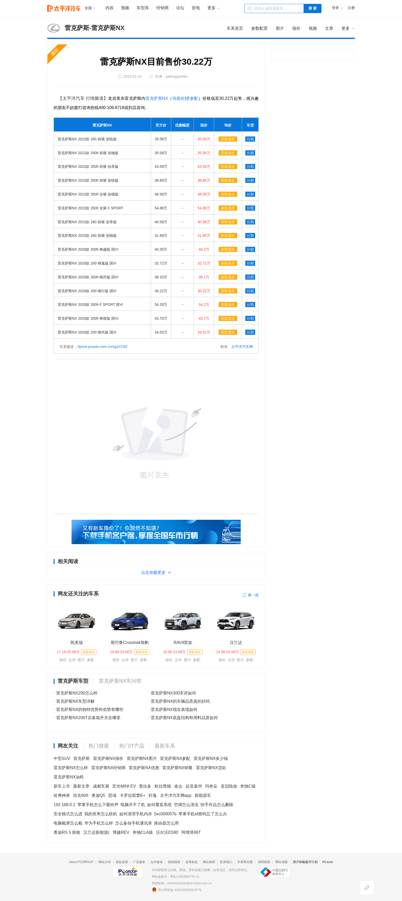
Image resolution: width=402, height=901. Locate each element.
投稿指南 (174, 862)
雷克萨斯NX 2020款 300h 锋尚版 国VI (88, 277)
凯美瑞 (77, 642)
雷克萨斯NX (157, 98)
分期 (250, 139)
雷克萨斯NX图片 (142, 758)
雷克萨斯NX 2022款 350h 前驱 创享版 (88, 166)
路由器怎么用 (166, 823)
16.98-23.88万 (174, 652)
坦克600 (80, 795)
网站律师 (209, 862)
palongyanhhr (177, 76)
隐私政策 (122, 862)
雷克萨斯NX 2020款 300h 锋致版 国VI (88, 318)
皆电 (196, 8)
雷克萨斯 (81, 758)
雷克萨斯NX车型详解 (75, 701)
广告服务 (139, 862)
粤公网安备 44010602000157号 (177, 889)
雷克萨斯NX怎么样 (71, 768)
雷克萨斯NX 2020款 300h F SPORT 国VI (90, 304)
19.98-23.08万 (121, 652)
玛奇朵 (211, 786)
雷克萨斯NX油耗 (69, 777)
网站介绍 (104, 862)
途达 (178, 786)
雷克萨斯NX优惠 (144, 768)
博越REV (121, 832)
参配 (90, 660)
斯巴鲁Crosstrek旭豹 (130, 642)
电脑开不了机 (132, 804)
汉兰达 (236, 642)
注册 (351, 8)
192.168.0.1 (64, 804)
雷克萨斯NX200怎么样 (76, 693)
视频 (125, 8)
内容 (109, 8)
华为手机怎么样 (98, 823)
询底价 (178, 98)
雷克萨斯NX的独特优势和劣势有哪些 (89, 709)
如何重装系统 (159, 804)
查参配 (192, 98)
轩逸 (152, 795)
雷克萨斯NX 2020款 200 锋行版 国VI (87, 291)
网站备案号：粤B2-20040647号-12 (175, 876)
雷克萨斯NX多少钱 (211, 758)
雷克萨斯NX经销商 (108, 768)
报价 (62, 660)
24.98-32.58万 (227, 652)
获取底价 (228, 139)
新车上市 (62, 786)
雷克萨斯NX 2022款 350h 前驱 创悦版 (88, 180)
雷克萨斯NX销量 (177, 768)
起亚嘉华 (194, 786)
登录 (335, 8)
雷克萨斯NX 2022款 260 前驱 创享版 (87, 222)
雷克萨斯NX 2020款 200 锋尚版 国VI (87, 332)
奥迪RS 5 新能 (67, 832)
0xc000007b (165, 814)
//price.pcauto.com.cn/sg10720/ (102, 347)
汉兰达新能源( (96, 832)
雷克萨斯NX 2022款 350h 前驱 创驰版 (88, 153)
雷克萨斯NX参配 (175, 758)
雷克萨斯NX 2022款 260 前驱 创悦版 (87, 139)
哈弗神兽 (62, 795)
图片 (81, 660)
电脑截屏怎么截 (68, 823)
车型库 (143, 8)
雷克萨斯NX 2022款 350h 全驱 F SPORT (90, 208)
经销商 (162, 8)
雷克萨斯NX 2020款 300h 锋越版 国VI (88, 249)
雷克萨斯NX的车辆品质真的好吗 (180, 701)
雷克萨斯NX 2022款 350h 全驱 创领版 (88, 194)
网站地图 (281, 862)
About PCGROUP (81, 862)
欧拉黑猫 (163, 786)
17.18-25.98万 (68, 652)
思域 (112, 795)
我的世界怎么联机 (100, 814)
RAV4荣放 (183, 642)
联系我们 (226, 862)
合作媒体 (156, 862)
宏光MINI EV (124, 786)
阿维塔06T (191, 832)
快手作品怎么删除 (216, 804)
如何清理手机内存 (135, 814)
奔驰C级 (248, 786)
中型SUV (62, 758)
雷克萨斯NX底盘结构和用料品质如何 (184, 718)
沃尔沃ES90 (167, 832)
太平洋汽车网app (176, 795)
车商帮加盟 (245, 862)
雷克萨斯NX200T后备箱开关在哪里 (88, 718)
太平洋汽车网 (242, 347)
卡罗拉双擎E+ (132, 795)
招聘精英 (264, 862)
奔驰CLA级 (143, 832)
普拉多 (145, 786)
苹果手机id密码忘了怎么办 (202, 814)
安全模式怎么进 (68, 814)
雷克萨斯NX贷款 (211, 768)
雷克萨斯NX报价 (108, 758)
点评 (72, 660)
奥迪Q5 (98, 795)
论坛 (180, 8)
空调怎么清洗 (186, 804)
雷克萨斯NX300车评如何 (173, 693)
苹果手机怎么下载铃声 (97, 804)
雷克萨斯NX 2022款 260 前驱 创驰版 (87, 235)
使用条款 (191, 862)
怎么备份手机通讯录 (133, 823)
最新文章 (81, 786)
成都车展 (101, 786)
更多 (345, 28)
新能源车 (203, 795)
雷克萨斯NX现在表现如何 (174, 709)
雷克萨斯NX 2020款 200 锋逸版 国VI (87, 263)
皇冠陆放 (229, 786)
